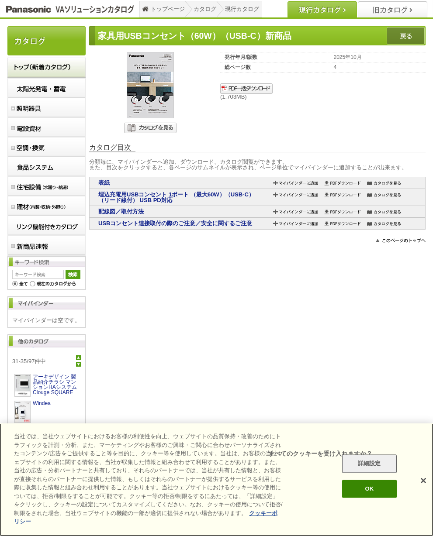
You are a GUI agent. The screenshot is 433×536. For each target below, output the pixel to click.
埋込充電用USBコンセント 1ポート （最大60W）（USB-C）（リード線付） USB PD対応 (176, 197)
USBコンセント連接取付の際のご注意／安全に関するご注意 (175, 223)
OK (369, 488)
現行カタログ (242, 9)
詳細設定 (369, 463)
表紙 (104, 182)
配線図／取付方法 (121, 211)
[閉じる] (423, 480)
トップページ (168, 9)
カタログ (205, 9)
